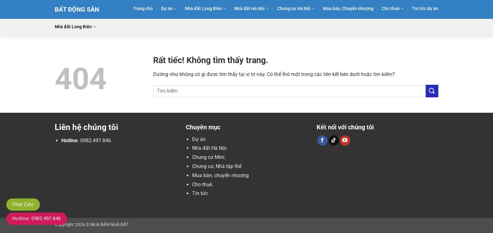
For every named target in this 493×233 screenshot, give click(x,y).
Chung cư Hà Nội (296, 9)
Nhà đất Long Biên (205, 9)
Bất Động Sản (77, 9)
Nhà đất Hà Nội (251, 9)
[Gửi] (432, 91)
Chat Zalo (23, 204)
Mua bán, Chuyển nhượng (348, 8)
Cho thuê (393, 9)
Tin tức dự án (425, 8)
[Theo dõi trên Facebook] (322, 140)
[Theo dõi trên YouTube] (345, 140)
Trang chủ (143, 8)
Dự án (169, 9)
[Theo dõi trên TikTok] (334, 140)
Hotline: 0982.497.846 (36, 218)
